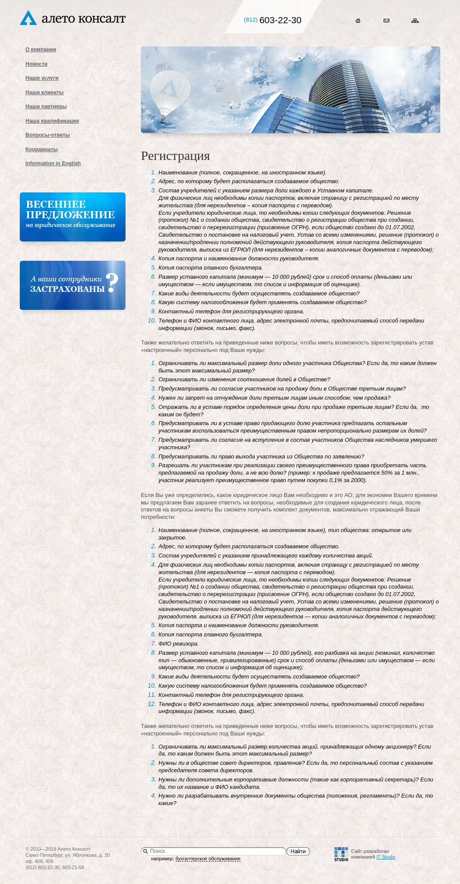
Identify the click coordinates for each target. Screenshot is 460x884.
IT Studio (386, 856)
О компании (40, 49)
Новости (36, 64)
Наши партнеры (46, 106)
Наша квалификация (52, 121)
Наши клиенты (44, 92)
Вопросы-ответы (47, 135)
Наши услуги (41, 78)
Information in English (53, 163)
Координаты (41, 149)
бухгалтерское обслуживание (208, 858)
